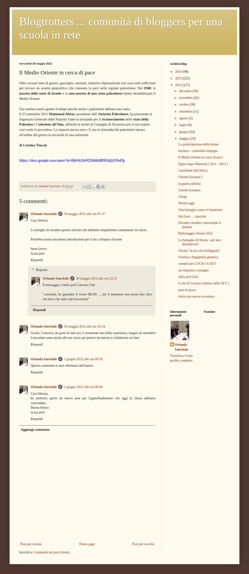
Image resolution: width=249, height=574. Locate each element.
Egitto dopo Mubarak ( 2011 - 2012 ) (203, 164)
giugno (184, 132)
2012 (179, 85)
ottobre (184, 104)
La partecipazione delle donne (198, 144)
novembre (186, 98)
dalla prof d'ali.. (188, 277)
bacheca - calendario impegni (198, 151)
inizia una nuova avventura (196, 296)
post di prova (187, 290)
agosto (184, 118)
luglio (183, 125)
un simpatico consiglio (193, 270)
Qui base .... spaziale (192, 216)
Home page (87, 544)
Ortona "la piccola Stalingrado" (199, 250)
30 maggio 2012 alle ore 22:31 (96, 278)
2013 (179, 78)
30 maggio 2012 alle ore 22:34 (84, 326)
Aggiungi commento (35, 429)
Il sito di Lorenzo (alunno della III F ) (203, 283)
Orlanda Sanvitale (44, 214)
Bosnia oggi (186, 203)
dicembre (185, 91)
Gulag (182, 196)
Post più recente (31, 544)
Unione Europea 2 (190, 177)
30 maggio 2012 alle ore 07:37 (84, 214)
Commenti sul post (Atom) (52, 552)
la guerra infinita (189, 183)
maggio (184, 138)
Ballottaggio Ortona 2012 (195, 233)
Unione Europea (189, 190)
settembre (186, 111)
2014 (179, 71)
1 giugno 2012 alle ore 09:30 (83, 359)
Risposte (41, 270)
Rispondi (37, 260)
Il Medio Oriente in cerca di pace (200, 157)
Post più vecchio (143, 544)
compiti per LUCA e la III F (197, 263)
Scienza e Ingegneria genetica (198, 257)
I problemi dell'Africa (192, 170)
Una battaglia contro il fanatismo (200, 210)
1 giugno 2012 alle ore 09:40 (83, 387)
